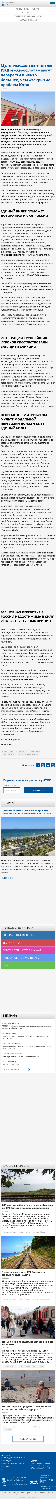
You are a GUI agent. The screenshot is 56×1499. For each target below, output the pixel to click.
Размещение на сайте (12, 1463)
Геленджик (39, 1427)
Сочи (24, 1427)
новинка (36, 1232)
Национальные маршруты (21, 957)
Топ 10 (7, 965)
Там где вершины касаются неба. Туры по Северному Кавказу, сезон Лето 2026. (27, 1047)
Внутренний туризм (9, 754)
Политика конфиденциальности (13, 1456)
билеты (21, 1299)
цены (6, 1302)
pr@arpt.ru (23, 1484)
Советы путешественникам (22, 950)
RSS (3, 1469)
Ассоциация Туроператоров (12, 3)
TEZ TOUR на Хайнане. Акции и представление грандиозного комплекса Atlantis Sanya (26, 1027)
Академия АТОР (29, 19)
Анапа (31, 1427)
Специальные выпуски (19, 935)
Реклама (5, 1466)
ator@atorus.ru (18, 1480)
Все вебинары (11, 1069)
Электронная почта (10, 785)
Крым (43, 1232)
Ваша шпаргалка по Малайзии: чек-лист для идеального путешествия (25, 1037)
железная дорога (7, 752)
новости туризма (24, 1232)
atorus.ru (23, 1497)
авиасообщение (21, 752)
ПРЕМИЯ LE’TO (28, 12)
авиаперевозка (35, 752)
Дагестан (7, 1430)
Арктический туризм (28, 9)
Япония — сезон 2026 (10, 1065)
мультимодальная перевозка (28, 754)
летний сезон (45, 1299)
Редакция (6, 1460)
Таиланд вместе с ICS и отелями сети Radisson (20, 1057)
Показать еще (28, 1438)
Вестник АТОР (12, 942)
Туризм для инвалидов (28, 16)
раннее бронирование (12, 1427)
